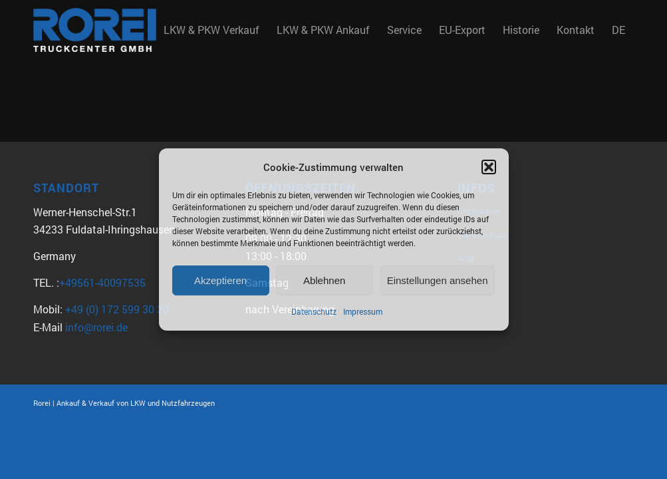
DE (618, 30)
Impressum (362, 312)
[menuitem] (211, 30)
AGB (466, 258)
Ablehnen (324, 280)
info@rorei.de (96, 327)
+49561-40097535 (102, 282)
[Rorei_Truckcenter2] (94, 30)
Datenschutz (313, 312)
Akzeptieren (220, 280)
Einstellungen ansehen (437, 280)
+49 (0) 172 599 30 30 (117, 309)
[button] (488, 167)
